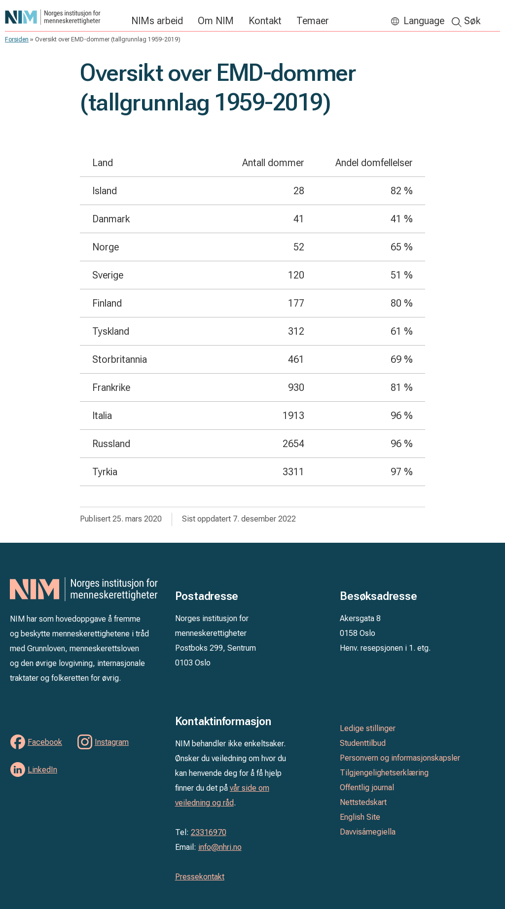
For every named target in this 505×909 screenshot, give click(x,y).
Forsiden (17, 39)
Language (423, 21)
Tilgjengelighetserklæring (384, 772)
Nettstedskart (363, 802)
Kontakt (265, 21)
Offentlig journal (367, 787)
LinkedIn (42, 769)
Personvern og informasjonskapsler (400, 758)
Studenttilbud (363, 743)
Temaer (312, 21)
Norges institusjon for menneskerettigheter (63, 17)
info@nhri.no (220, 847)
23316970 (208, 832)
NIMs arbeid (157, 21)
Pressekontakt (199, 876)
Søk (472, 21)
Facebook (45, 742)
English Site (360, 817)
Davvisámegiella (368, 832)
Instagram (112, 742)
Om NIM (216, 21)
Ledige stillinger (368, 728)
